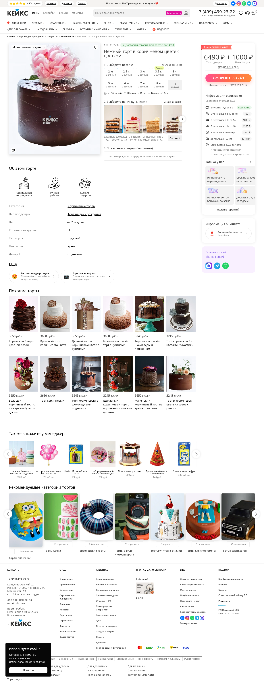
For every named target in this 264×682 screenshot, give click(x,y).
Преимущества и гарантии (104, 608)
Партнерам (65, 615)
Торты (35, 13)
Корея (140, 29)
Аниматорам (187, 606)
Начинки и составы (106, 584)
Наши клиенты (67, 631)
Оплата (82, 3)
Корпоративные (155, 23)
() (217, 11)
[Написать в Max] (254, 3)
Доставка (67, 3)
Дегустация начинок (107, 589)
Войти (139, 597)
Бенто (107, 23)
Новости (64, 609)
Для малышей (136, 666)
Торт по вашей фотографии (111, 647)
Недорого (160, 29)
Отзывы (103, 600)
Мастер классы (188, 589)
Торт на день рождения (84, 214)
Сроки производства (107, 595)
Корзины (77, 13)
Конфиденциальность (230, 579)
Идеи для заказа (17, 29)
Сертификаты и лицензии (67, 597)
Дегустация (221, 3)
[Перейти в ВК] (233, 3)
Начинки (51, 3)
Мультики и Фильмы (93, 29)
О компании (66, 579)
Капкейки (49, 13)
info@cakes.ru (16, 603)
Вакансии (64, 604)
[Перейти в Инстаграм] (238, 3)
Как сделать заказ (106, 615)
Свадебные (57, 23)
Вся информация (105, 579)
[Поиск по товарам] (141, 13)
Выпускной (16, 23)
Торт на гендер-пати (141, 675)
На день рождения (83, 23)
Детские (37, 23)
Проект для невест (190, 600)
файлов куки (37, 662)
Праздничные (128, 23)
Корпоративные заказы (193, 611)
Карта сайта (66, 620)
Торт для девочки (58, 666)
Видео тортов (66, 636)
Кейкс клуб (145, 585)
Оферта (222, 589)
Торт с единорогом (99, 675)
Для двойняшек (97, 666)
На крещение (96, 670)
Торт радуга (14, 679)
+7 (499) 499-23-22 (237, 85)
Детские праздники (191, 579)
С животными (136, 670)
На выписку (54, 670)
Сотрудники (66, 589)
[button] (182, 119)
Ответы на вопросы (106, 626)
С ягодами (53, 675)
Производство (67, 584)
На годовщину (45, 29)
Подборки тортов (189, 595)
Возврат (222, 584)
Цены (99, 620)
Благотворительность (192, 584)
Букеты (63, 13)
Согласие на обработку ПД (232, 595)
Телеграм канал (188, 623)
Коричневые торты (81, 206)
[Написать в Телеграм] (249, 3)
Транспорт (121, 29)
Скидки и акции (105, 631)
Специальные (182, 23)
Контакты (64, 626)
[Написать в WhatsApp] (244, 3)
